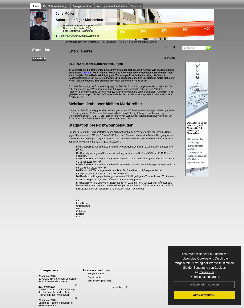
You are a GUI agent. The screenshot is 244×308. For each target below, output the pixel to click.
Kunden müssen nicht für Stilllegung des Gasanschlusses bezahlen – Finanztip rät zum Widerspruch (57, 292)
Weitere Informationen (204, 284)
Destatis (87, 72)
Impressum (206, 272)
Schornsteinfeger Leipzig (99, 281)
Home (35, 6)
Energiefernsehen (96, 273)
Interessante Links (96, 270)
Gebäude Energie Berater (81, 214)
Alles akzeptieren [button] (204, 295)
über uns (136, 6)
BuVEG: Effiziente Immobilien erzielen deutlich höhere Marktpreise (58, 280)
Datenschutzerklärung (204, 276)
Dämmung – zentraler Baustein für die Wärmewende (56, 304)
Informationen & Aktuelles (111, 6)
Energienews (48, 270)
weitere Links (119, 287)
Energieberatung (82, 6)
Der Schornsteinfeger (55, 6)
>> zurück (170, 47)
